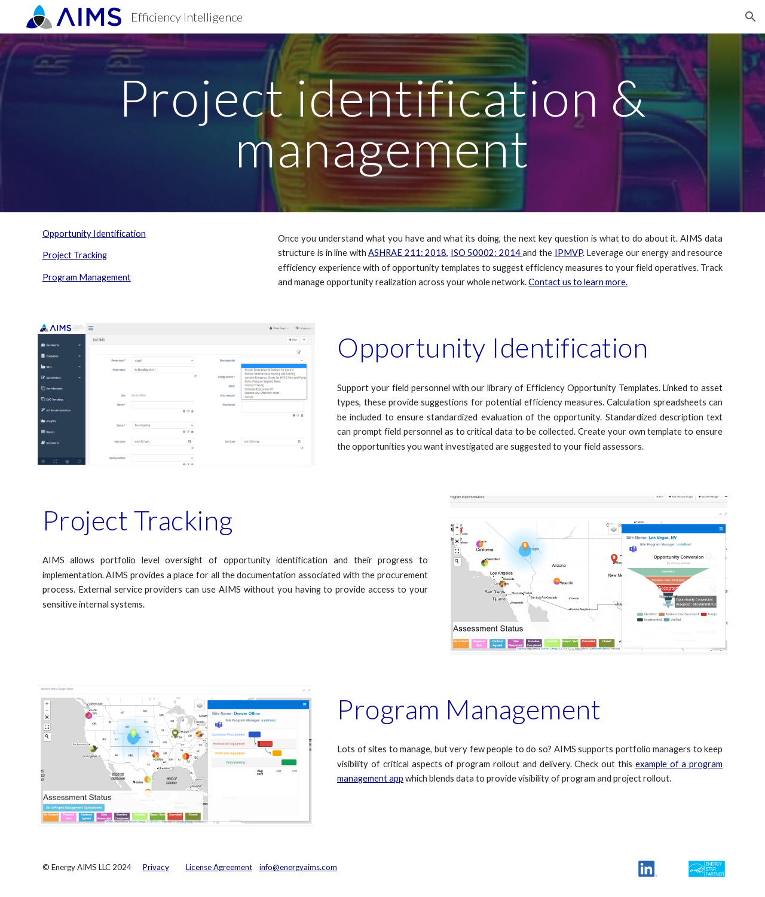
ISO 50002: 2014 (487, 253)
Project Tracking (74, 255)
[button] (750, 16)
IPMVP (569, 253)
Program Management (86, 277)
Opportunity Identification (94, 233)
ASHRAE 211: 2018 (407, 253)
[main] (382, 123)
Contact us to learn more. (578, 282)
